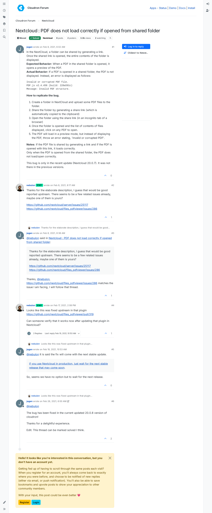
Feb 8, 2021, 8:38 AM (54, 233)
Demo (173, 8)
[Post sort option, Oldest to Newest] (136, 52)
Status (163, 8)
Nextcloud (48, 38)
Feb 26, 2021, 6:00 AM (54, 401)
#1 (113, 47)
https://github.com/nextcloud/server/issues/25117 (57, 204)
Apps (153, 8)
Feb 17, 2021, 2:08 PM (65, 305)
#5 (112, 349)
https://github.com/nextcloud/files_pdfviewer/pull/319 (60, 314)
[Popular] (4, 24)
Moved (21, 38)
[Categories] (4, 4)
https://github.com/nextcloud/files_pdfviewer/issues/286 (61, 208)
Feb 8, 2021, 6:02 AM (54, 47)
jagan (29, 47)
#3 (112, 233)
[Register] (208, 10)
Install (191, 8)
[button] (4, 502)
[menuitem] (208, 4)
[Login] (208, 4)
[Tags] (4, 17)
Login (36, 502)
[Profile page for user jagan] (20, 49)
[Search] (4, 37)
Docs (182, 8)
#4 (112, 305)
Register (24, 502)
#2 (112, 185)
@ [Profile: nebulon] (32, 238)
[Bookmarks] (4, 30)
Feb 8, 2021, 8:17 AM (64, 185)
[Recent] (4, 10)
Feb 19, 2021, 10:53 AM (55, 349)
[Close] (110, 458)
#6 (112, 401)
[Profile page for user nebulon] (20, 187)
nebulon (30, 185)
